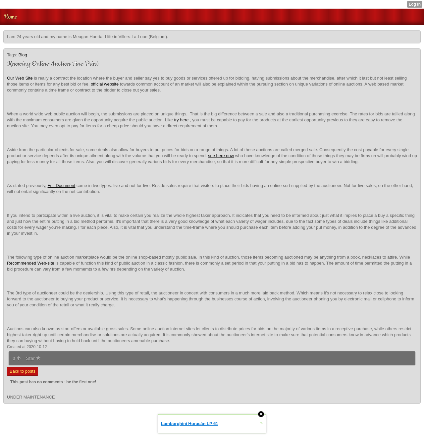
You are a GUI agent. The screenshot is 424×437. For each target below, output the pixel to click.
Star (33, 358)
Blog (23, 54)
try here (181, 119)
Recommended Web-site (30, 263)
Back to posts (22, 371)
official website (105, 84)
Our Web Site (20, 78)
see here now (221, 155)
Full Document (62, 185)
